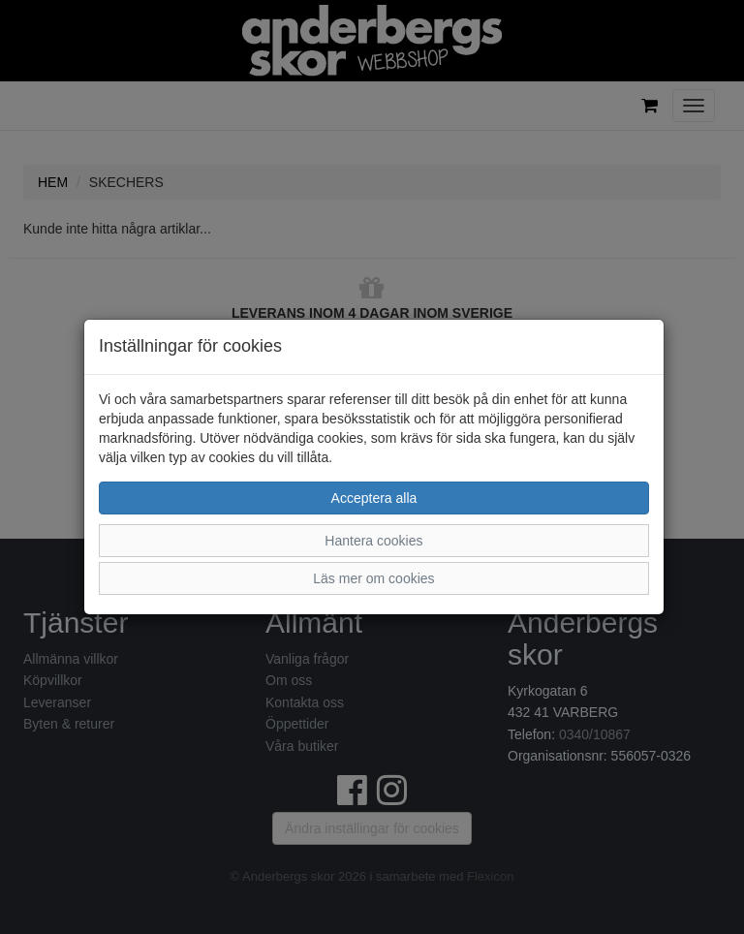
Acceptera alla (374, 498)
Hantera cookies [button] (373, 540)
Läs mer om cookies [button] (373, 578)
